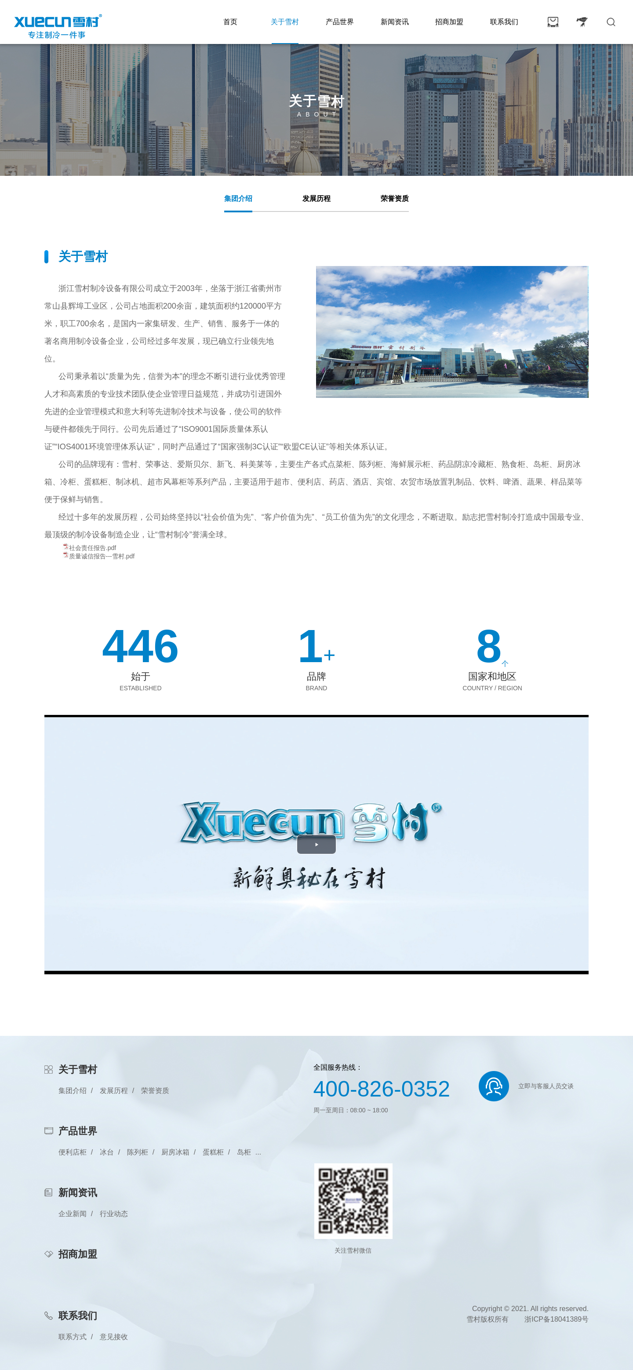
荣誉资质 (395, 198)
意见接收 (114, 1337)
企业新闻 (72, 1213)
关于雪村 (285, 22)
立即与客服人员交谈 (546, 1085)
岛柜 (244, 1152)
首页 (230, 22)
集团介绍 (238, 198)
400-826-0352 (381, 1089)
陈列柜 (137, 1152)
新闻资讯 (395, 22)
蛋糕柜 (213, 1152)
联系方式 (72, 1337)
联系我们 (504, 22)
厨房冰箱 (175, 1152)
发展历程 (316, 198)
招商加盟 (449, 22)
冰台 (107, 1152)
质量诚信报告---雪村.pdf (102, 556)
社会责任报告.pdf (92, 547)
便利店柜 (72, 1152)
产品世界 (340, 22)
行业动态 (114, 1213)
